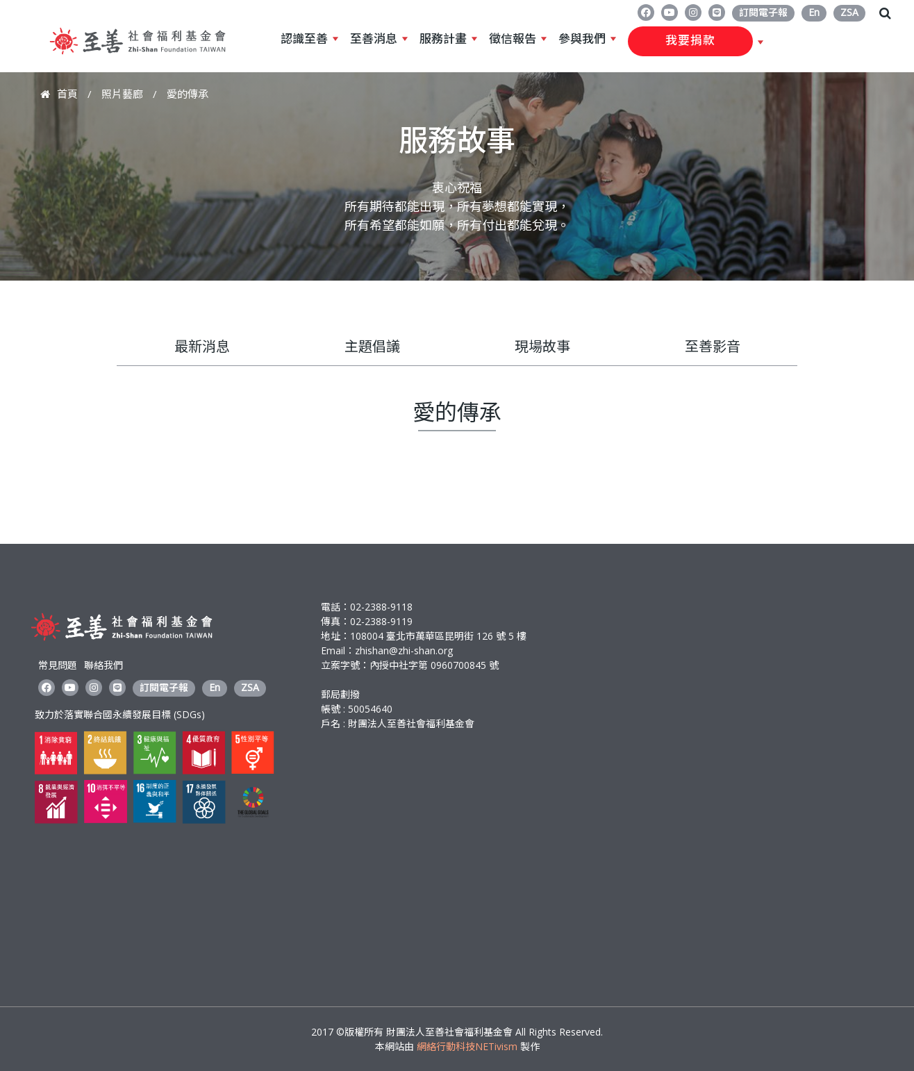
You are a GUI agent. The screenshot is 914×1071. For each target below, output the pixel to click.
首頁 (67, 94)
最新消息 (202, 346)
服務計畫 (443, 39)
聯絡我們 (103, 665)
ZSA (849, 12)
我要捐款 (690, 41)
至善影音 (712, 346)
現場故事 (542, 346)
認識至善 (304, 39)
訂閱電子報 (763, 12)
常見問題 (57, 665)
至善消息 (373, 39)
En (814, 12)
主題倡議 (372, 346)
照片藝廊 (122, 94)
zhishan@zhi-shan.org (404, 650)
